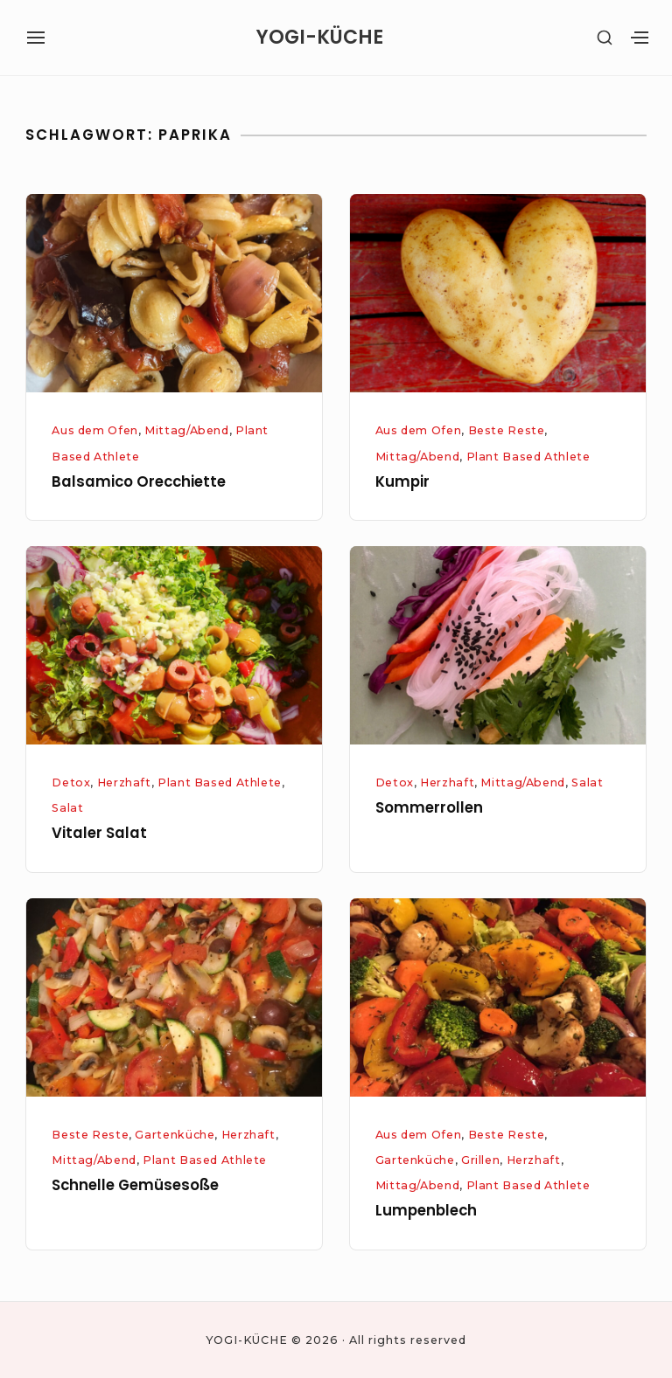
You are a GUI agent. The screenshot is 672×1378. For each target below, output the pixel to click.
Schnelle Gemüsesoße (135, 1185)
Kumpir (402, 482)
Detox (71, 782)
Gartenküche (174, 1134)
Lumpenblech (426, 1211)
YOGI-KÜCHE (319, 37)
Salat (67, 807)
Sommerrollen (429, 808)
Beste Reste (506, 430)
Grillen (480, 1160)
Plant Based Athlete (528, 456)
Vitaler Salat (99, 833)
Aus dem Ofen (95, 430)
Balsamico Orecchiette (139, 482)
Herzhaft (124, 782)
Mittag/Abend (186, 430)
